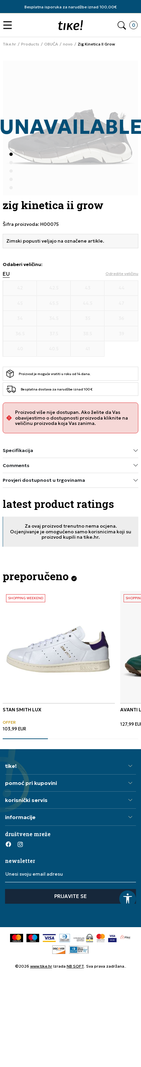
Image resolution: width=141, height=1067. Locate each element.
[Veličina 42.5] (54, 288)
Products (30, 44)
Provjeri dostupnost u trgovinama (70, 480)
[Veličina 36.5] (20, 334)
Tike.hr (9, 44)
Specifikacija (70, 450)
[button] (9, 25)
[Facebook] (8, 844)
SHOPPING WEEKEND (25, 598)
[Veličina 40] (20, 349)
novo (68, 44)
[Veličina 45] (20, 303)
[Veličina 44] (121, 288)
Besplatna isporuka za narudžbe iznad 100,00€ (70, 6)
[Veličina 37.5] (54, 334)
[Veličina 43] (87, 288)
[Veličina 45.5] (54, 303)
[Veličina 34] (20, 318)
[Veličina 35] (87, 318)
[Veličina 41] (87, 349)
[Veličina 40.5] (54, 349)
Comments (70, 465)
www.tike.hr (41, 966)
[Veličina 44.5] (87, 303)
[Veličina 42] (20, 288)
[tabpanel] (59, 661)
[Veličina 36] (121, 318)
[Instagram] (20, 844)
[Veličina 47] (121, 303)
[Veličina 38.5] (87, 334)
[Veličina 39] (121, 334)
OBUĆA (51, 44)
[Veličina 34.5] (54, 318)
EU (6, 274)
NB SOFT (75, 966)
